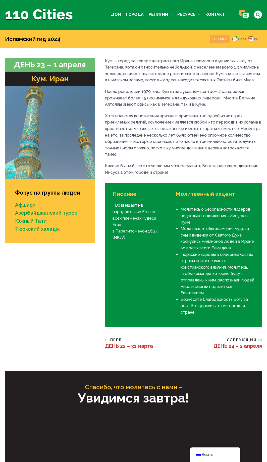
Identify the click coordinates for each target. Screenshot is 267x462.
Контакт (217, 14)
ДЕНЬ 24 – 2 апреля (237, 346)
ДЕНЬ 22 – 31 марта (129, 346)
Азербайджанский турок (46, 213)
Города (135, 14)
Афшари (25, 205)
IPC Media (185, 439)
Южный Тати (31, 221)
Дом (116, 14)
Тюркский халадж (37, 229)
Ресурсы (188, 14)
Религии (160, 14)
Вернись (219, 39)
